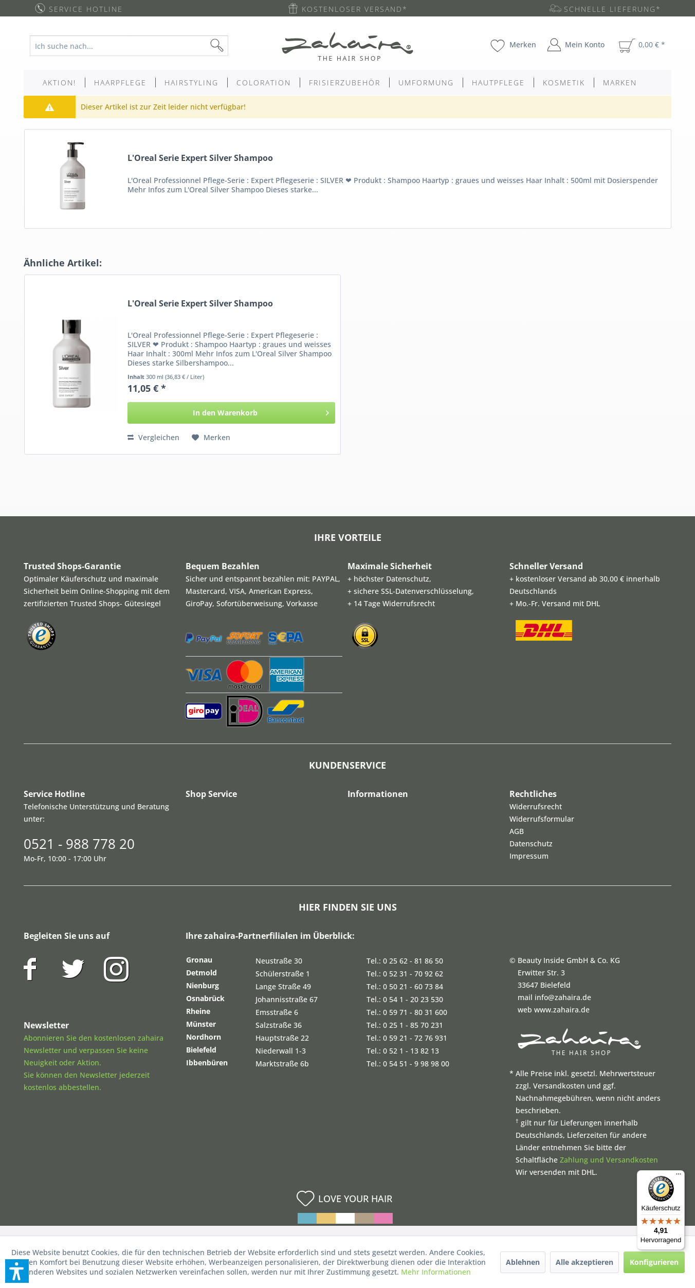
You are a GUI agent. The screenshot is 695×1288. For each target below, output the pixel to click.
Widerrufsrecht (535, 806)
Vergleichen (153, 437)
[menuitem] (137, 45)
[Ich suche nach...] (129, 45)
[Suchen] (233, 45)
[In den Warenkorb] (231, 413)
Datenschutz (531, 843)
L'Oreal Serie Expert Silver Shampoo (200, 158)
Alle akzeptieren (584, 1262)
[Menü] (678, 1176)
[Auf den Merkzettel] (211, 437)
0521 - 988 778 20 (79, 844)
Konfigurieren (654, 1262)
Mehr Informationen (436, 1272)
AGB (516, 831)
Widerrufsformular (541, 819)
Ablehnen (523, 1262)
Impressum (528, 856)
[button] (17, 1271)
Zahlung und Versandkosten (609, 1160)
